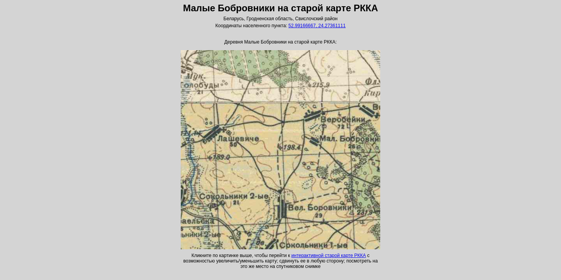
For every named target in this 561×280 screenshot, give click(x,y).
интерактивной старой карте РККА (328, 255)
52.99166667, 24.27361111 (317, 25)
